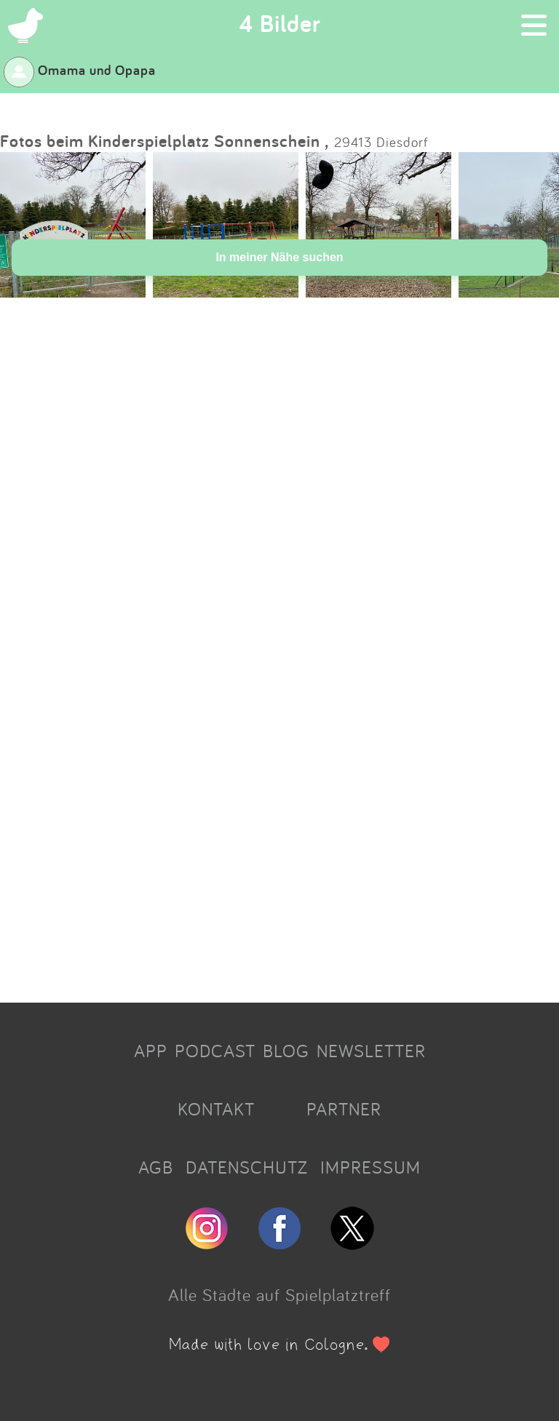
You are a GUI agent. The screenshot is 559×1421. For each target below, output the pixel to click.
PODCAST (215, 1050)
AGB (155, 1167)
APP (150, 1050)
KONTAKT (216, 1109)
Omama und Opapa (80, 69)
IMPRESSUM (370, 1167)
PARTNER (343, 1109)
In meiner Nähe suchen (279, 257)
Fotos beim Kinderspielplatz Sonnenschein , (164, 141)
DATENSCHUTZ (247, 1167)
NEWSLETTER (371, 1050)
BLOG (286, 1050)
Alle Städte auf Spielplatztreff (279, 1294)
